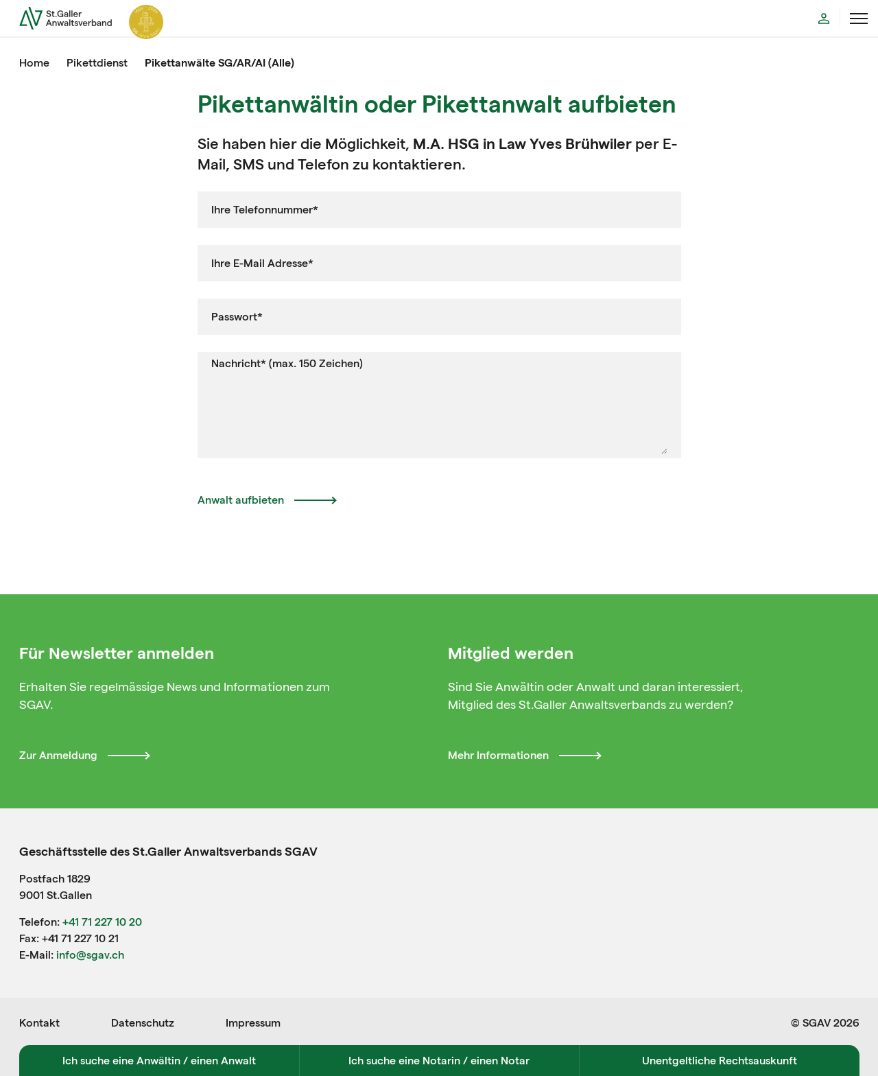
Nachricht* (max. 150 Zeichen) (287, 363)
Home (34, 63)
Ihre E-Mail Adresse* (262, 263)
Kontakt (39, 1023)
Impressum (253, 1023)
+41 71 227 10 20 (102, 922)
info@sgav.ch (90, 955)
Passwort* (237, 317)
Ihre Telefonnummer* (264, 209)
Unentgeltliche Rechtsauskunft (719, 1060)
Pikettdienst (97, 63)
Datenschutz (142, 1023)
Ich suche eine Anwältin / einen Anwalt (159, 1060)
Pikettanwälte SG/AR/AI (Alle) (219, 63)
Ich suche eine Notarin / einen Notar (439, 1060)
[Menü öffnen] (859, 18)
